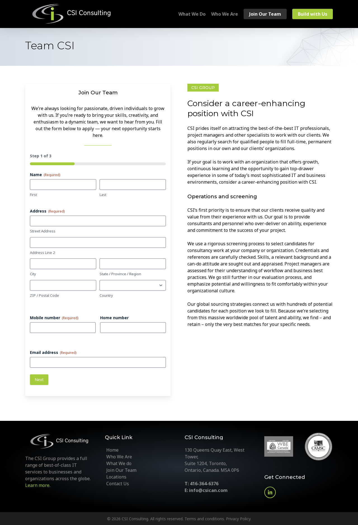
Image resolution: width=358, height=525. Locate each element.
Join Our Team (121, 470)
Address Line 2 (42, 252)
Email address (53, 352)
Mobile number (54, 317)
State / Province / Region (120, 273)
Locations (116, 477)
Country (106, 295)
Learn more (37, 485)
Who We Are (119, 457)
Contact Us (117, 483)
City (33, 273)
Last (103, 194)
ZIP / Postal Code (44, 295)
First (33, 194)
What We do (118, 463)
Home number (114, 317)
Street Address (42, 231)
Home (112, 450)
